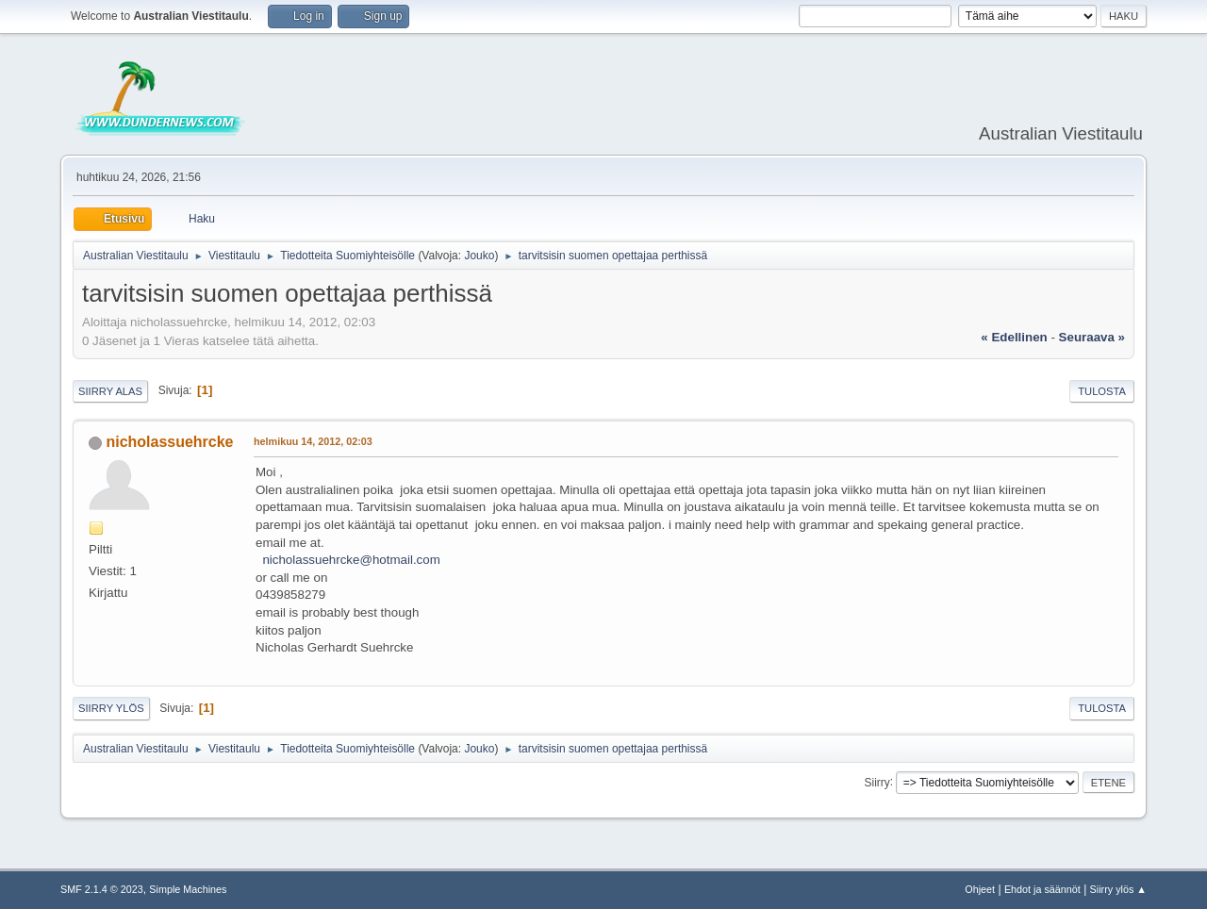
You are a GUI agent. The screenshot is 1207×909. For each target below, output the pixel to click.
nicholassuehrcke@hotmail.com (350, 560)
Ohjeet (980, 889)
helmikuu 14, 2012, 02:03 (313, 441)
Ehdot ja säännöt (1042, 889)
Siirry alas (110, 391)
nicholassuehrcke (169, 442)
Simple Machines (187, 889)
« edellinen (1014, 337)
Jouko (479, 255)
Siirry (876, 781)
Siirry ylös (111, 708)
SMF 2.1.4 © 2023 (101, 889)
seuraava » (1092, 337)
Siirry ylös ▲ (1118, 889)
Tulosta (1102, 391)
